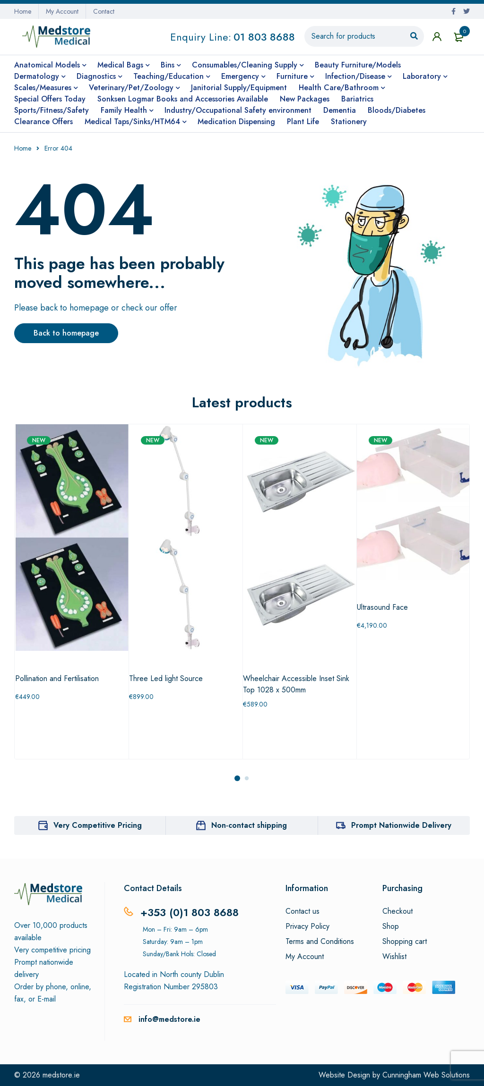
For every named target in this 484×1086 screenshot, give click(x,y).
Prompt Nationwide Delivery (401, 825)
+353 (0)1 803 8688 (189, 912)
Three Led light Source (166, 678)
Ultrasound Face (382, 607)
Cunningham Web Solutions (426, 1074)
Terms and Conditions (319, 941)
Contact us (302, 911)
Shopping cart (404, 941)
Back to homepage (66, 333)
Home (22, 11)
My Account (62, 11)
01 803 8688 (264, 36)
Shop (390, 926)
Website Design (344, 1074)
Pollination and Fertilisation (57, 678)
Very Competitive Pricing (97, 825)
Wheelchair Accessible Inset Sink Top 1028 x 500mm (296, 684)
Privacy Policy (307, 926)
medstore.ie (61, 1074)
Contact (103, 11)
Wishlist (394, 956)
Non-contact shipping (249, 825)
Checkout (397, 911)
